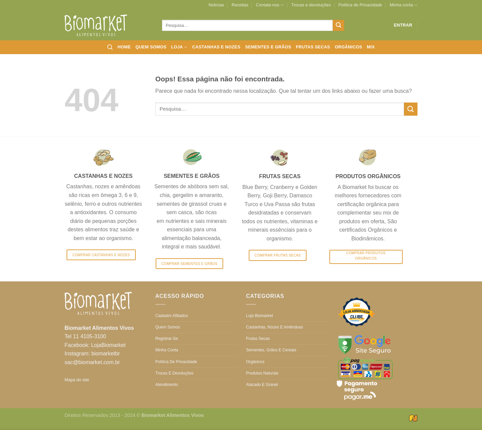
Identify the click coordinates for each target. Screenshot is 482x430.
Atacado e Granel (262, 384)
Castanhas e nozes (216, 46)
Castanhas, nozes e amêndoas (274, 327)
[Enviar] (338, 25)
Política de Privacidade (360, 4)
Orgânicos (348, 46)
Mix (371, 46)
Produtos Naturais (262, 373)
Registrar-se (166, 338)
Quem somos (150, 46)
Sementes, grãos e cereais (271, 350)
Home (124, 46)
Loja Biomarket (259, 315)
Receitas (240, 4)
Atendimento (166, 384)
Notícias (216, 4)
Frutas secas (313, 46)
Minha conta (403, 5)
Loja (179, 47)
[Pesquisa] (110, 47)
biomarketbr (105, 353)
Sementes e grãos (268, 46)
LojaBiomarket (108, 345)
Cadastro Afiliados (171, 315)
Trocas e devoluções (311, 4)
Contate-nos (270, 5)
